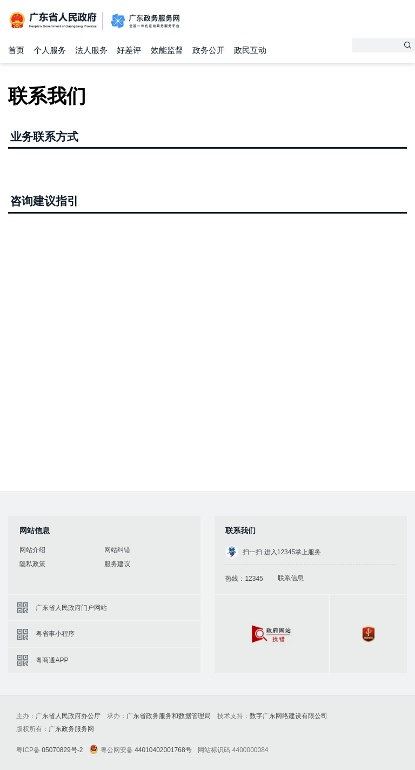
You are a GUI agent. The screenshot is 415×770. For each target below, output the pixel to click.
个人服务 (50, 50)
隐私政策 (32, 564)
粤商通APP (52, 660)
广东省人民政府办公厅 (68, 716)
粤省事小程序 (55, 634)
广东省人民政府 (54, 20)
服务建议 (117, 564)
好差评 (129, 50)
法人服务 (91, 50)
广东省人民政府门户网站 (71, 608)
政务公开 (208, 50)
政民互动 (250, 50)
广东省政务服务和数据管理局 (168, 716)
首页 (16, 50)
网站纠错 (117, 550)
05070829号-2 (62, 750)
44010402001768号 (163, 750)
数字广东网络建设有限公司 (288, 716)
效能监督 (167, 50)
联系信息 (291, 578)
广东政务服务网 (145, 21)
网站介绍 (32, 550)
